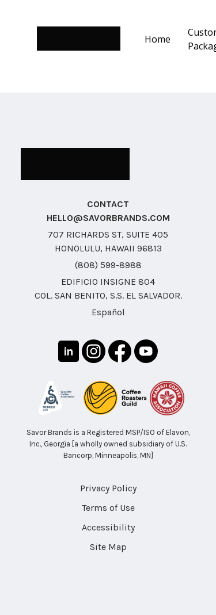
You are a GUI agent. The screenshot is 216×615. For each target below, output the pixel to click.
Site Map (108, 546)
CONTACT (108, 203)
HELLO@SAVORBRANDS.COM (108, 217)
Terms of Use (108, 507)
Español (108, 312)
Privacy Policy (108, 488)
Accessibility (108, 527)
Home (157, 39)
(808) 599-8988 (108, 264)
